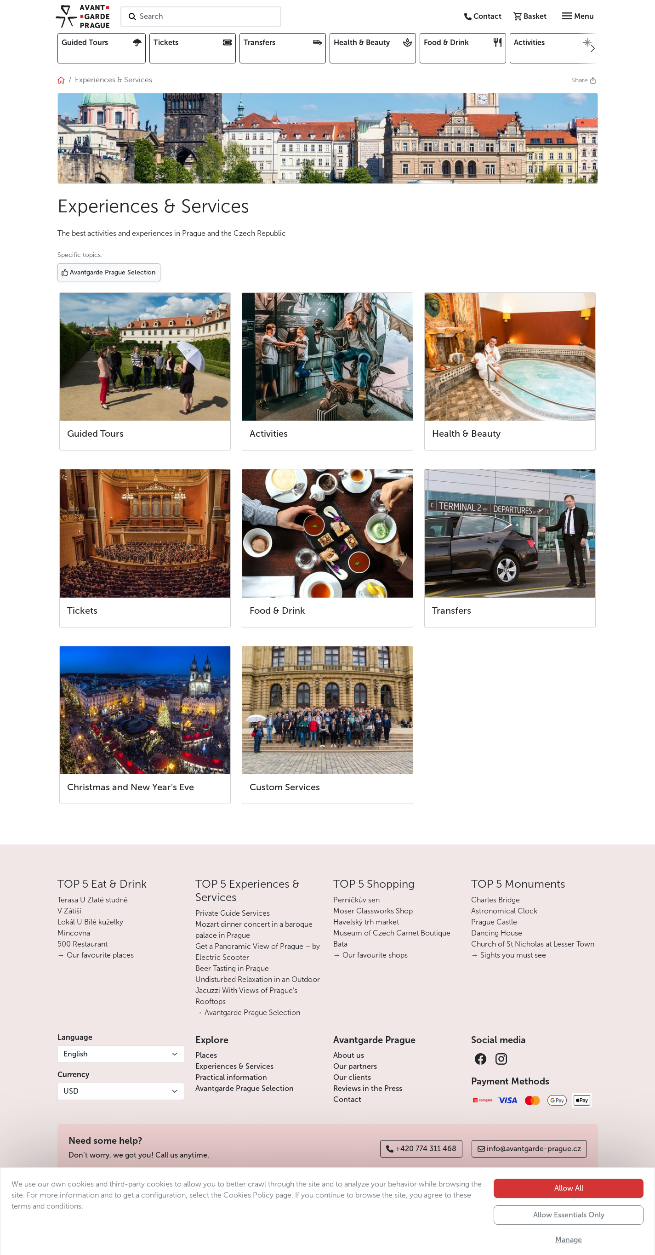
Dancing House (496, 933)
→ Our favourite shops (370, 955)
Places (206, 1055)
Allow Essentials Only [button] (568, 1238)
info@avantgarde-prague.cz (529, 1148)
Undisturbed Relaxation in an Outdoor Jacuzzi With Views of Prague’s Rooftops (257, 990)
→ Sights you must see (508, 955)
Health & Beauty (466, 433)
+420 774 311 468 (421, 1148)
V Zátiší (69, 911)
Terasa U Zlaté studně (92, 900)
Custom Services (285, 787)
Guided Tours (95, 433)
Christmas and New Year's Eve (130, 787)
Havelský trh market (366, 922)
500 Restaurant (82, 944)
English (75, 1054)
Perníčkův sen (356, 900)
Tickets (82, 610)
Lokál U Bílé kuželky (90, 922)
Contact (347, 1099)
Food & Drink (277, 610)
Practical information (231, 1077)
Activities (269, 433)
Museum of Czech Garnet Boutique (391, 933)
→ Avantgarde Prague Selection (247, 1012)
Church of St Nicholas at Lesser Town (532, 944)
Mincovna (73, 933)
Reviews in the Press (367, 1088)
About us (348, 1055)
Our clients (352, 1077)
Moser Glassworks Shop (373, 911)
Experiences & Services (234, 1066)
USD (71, 1091)
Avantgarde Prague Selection (244, 1088)
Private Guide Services (232, 913)
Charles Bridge (495, 900)
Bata (340, 944)
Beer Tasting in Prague (232, 968)
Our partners (355, 1066)
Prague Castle (494, 922)
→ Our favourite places (95, 955)
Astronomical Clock (504, 911)
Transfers (451, 610)
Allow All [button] (568, 1211)
